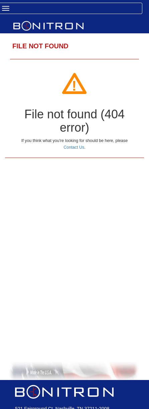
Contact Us (73, 147)
